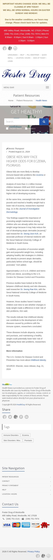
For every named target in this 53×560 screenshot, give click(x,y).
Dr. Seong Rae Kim (28, 289)
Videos (30, 128)
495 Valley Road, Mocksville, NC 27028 (22, 30)
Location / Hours (23, 58)
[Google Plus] (10, 48)
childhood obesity (38, 360)
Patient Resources (25, 100)
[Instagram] (15, 48)
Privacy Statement (10, 485)
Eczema (25, 435)
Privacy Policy (33, 551)
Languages (12, 55)
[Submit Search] (44, 121)
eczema (39, 175)
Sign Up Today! (39, 58)
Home (10, 100)
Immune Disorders (11, 435)
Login (10, 61)
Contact (5, 481)
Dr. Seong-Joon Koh (29, 234)
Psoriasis (28, 440)
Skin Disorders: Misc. (12, 440)
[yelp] (21, 50)
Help (22, 55)
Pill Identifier (33, 55)
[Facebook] (5, 48)
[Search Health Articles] (21, 121)
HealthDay (21, 404)
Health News (14, 128)
